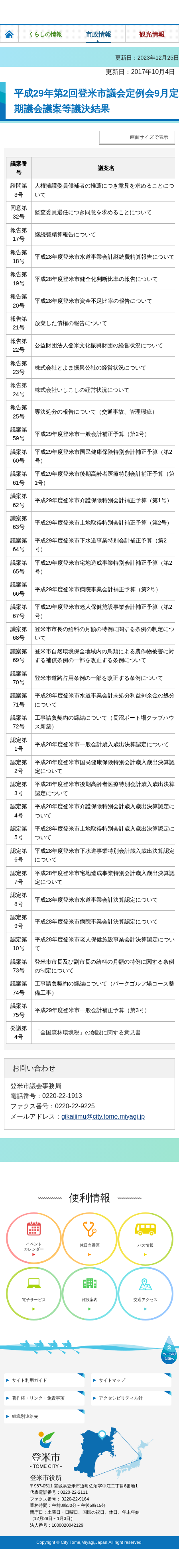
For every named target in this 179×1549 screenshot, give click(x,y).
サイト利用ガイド (29, 1380)
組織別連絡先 (25, 1416)
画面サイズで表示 (149, 137)
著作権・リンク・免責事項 (38, 1398)
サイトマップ (112, 1380)
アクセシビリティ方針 (121, 1398)
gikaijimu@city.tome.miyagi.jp (103, 1116)
